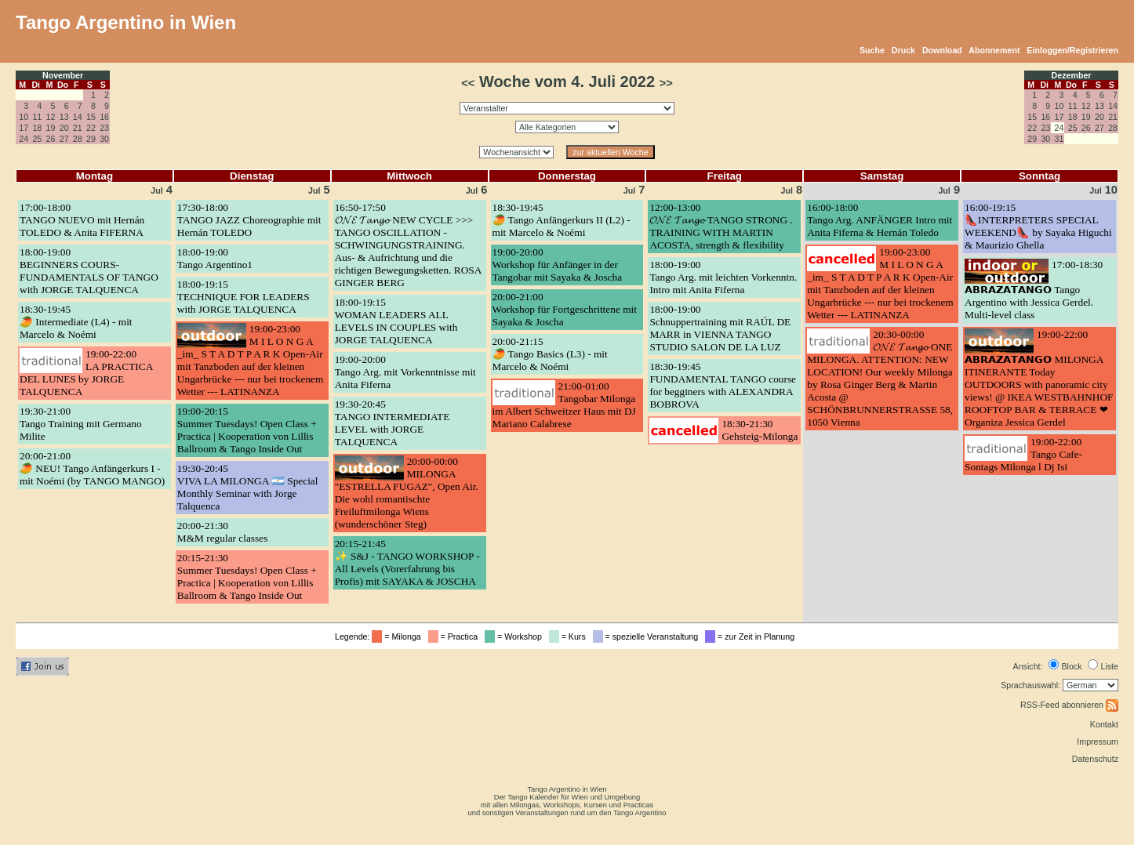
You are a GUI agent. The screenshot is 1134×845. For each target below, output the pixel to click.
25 (37, 138)
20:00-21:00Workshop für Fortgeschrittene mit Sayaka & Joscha (564, 309)
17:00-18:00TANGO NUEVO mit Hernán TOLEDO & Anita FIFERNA (82, 219)
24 (23, 138)
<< (467, 83)
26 (51, 138)
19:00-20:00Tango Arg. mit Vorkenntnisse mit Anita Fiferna (405, 372)
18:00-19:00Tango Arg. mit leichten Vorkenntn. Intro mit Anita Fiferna (723, 277)
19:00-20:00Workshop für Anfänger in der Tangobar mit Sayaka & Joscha (557, 264)
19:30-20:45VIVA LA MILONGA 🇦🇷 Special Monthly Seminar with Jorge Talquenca (247, 487)
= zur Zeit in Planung (752, 636)
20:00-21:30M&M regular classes (222, 532)
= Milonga (398, 636)
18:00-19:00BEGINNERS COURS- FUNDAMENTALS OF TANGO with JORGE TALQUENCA (89, 271)
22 (91, 127)
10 (23, 116)
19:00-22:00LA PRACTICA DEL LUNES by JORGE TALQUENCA (86, 372)
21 (77, 127)
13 (64, 116)
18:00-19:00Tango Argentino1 (215, 258)
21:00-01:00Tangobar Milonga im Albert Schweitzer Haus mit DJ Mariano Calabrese (564, 405)
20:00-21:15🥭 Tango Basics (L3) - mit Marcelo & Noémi (550, 353)
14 (77, 116)
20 (64, 127)
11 (37, 116)
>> (666, 83)
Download (942, 50)
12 (51, 116)
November (62, 75)
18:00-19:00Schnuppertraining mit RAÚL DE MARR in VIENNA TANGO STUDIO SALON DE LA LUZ (720, 328)
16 (104, 116)
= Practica (455, 636)
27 (64, 138)
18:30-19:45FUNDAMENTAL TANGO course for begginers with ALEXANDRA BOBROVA (722, 385)
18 (37, 127)
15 (91, 116)
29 (91, 138)
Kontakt (1104, 724)
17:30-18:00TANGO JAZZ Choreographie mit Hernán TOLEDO (249, 219)
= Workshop (516, 636)
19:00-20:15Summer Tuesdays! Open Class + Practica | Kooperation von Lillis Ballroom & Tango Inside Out (247, 430)
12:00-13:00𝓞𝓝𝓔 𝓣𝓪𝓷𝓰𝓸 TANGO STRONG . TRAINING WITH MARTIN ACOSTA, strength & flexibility (720, 226)
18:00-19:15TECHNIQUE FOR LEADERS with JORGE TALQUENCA (243, 296)
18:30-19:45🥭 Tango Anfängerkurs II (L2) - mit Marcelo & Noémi (561, 219)
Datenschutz (1095, 758)
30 (104, 138)
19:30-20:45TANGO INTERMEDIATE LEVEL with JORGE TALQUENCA (392, 423)
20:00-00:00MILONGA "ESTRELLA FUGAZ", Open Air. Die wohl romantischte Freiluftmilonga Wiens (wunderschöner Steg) (406, 492)
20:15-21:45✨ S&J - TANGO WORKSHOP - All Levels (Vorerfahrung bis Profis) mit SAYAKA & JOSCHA (407, 562)
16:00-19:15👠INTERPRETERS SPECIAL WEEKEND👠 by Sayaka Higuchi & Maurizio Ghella (1038, 226)
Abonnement (994, 50)
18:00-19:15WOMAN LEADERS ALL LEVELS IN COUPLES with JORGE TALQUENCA (396, 321)
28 (77, 138)
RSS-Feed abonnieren (1069, 704)
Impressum (1097, 741)
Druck (903, 50)
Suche (872, 50)
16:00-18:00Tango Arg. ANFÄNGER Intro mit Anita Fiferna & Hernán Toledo (879, 219)
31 (1059, 138)
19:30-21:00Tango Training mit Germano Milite (81, 423)
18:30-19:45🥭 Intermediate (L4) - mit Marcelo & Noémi (76, 321)
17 (23, 127)
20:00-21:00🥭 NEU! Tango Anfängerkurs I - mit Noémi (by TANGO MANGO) (92, 468)
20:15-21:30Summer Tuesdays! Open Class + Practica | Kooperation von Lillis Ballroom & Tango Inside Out (247, 576)
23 (104, 127)
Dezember (1072, 75)
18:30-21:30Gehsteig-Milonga (759, 430)
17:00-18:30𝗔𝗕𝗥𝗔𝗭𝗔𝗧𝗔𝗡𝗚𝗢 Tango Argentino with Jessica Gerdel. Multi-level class (1034, 290)
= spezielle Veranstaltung (648, 636)
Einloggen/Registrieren (1072, 50)
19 (51, 127)
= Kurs (570, 636)
